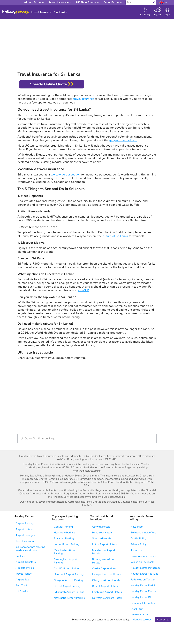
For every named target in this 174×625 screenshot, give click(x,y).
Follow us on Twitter (142, 579)
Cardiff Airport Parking (67, 568)
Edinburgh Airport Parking (69, 592)
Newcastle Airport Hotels (107, 598)
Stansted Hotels (101, 538)
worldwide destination (65, 174)
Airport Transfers (25, 562)
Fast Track (21, 585)
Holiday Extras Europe (143, 591)
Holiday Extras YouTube (144, 573)
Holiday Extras (15, 12)
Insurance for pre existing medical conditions (30, 548)
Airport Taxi (22, 579)
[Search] (139, 2)
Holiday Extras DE (140, 597)
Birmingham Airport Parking (65, 561)
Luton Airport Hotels (104, 544)
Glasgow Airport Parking (68, 580)
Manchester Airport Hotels (103, 552)
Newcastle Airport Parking (69, 598)
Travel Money (23, 573)
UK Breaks (21, 591)
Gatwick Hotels (101, 526)
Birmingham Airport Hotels (104, 561)
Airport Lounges (25, 535)
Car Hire (20, 556)
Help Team (136, 526)
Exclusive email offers (143, 532)
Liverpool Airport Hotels (106, 574)
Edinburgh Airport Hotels (107, 592)
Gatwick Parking (63, 526)
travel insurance (83, 99)
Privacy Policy (138, 544)
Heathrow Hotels (102, 532)
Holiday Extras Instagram (145, 568)
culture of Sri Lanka (115, 236)
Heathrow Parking (64, 532)
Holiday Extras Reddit (143, 585)
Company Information (143, 603)
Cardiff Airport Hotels (105, 568)
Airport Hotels (24, 529)
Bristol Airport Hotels (105, 586)
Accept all (163, 619)
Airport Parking (24, 523)
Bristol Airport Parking (67, 586)
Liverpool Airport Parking (68, 574)
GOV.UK (83, 290)
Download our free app (143, 556)
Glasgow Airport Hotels (106, 580)
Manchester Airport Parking (65, 552)
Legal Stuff (136, 609)
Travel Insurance (25, 541)
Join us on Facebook (142, 562)
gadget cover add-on (123, 140)
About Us (136, 550)
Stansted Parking (64, 538)
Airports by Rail (24, 568)
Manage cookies (142, 619)
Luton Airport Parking (66, 544)
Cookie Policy (138, 538)
